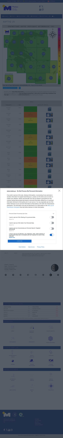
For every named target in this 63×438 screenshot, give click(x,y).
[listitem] (31, 213)
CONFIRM (20, 241)
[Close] (59, 191)
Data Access (31, 247)
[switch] (52, 217)
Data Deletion (22, 247)
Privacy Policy (40, 247)
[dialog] (31, 219)
